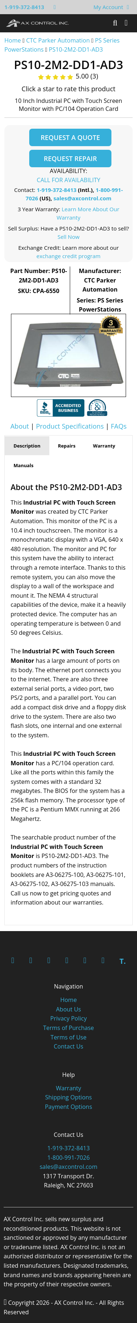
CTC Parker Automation (58, 40)
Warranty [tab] (104, 445)
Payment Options (68, 1107)
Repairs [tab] (67, 445)
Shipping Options (68, 1097)
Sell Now (68, 236)
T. (122, 961)
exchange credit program (68, 256)
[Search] (115, 23)
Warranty (68, 1088)
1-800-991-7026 (68, 1158)
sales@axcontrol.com (82, 198)
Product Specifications (70, 426)
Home (12, 40)
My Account (108, 7)
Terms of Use (68, 1037)
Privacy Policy (68, 1018)
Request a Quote (70, 137)
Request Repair (70, 158)
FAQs (118, 426)
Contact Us (68, 1046)
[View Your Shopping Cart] (128, 7)
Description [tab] (27, 445)
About (19, 426)
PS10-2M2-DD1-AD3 (76, 49)
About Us (68, 1009)
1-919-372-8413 (24, 7)
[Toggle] (126, 23)
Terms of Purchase (68, 1028)
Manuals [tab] (24, 465)
